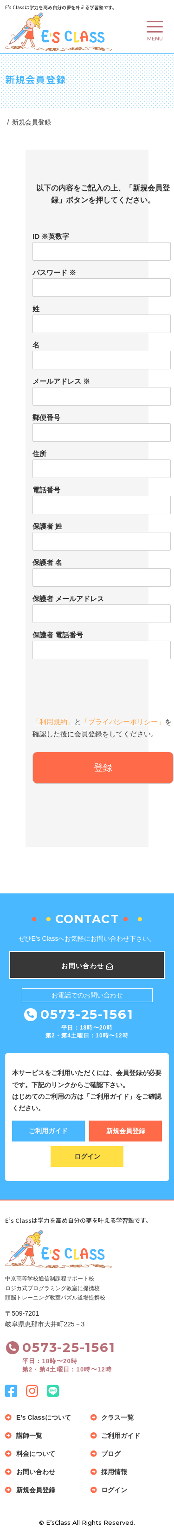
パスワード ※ (54, 272)
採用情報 (114, 1472)
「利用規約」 (53, 722)
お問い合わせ (35, 1472)
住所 (39, 454)
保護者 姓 (47, 526)
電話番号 (46, 490)
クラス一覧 (117, 1417)
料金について (35, 1453)
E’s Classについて (43, 1417)
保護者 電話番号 (57, 635)
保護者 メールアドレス (68, 599)
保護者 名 (47, 562)
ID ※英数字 (50, 236)
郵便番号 (46, 417)
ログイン (87, 1156)
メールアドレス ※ (61, 381)
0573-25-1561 (87, 1014)
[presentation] (103, 684)
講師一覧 (29, 1435)
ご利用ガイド (48, 1131)
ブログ (111, 1453)
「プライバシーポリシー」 (123, 722)
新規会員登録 (125, 1131)
